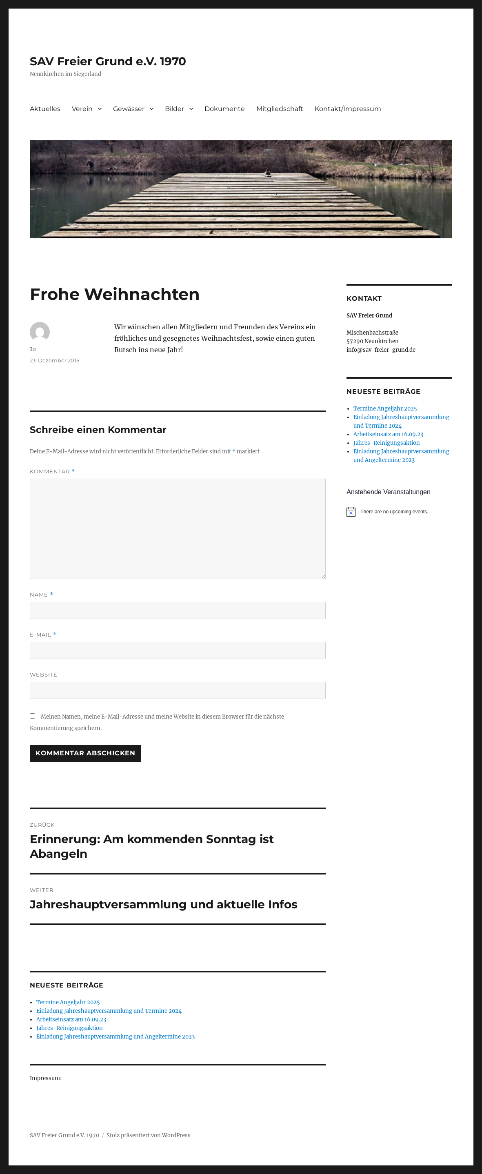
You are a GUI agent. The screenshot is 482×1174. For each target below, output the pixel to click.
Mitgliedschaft (279, 109)
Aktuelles (45, 109)
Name (41, 594)
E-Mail (43, 634)
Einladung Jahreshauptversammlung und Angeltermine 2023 (115, 1036)
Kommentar (52, 471)
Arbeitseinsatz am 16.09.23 (71, 1019)
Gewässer (128, 109)
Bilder (174, 109)
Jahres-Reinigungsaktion (69, 1028)
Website (44, 674)
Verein (82, 109)
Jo (33, 349)
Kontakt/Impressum (348, 109)
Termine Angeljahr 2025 (68, 1002)
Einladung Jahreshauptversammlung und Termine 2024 (109, 1011)
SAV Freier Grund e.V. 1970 (108, 61)
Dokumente (224, 109)
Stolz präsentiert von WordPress (149, 1135)
